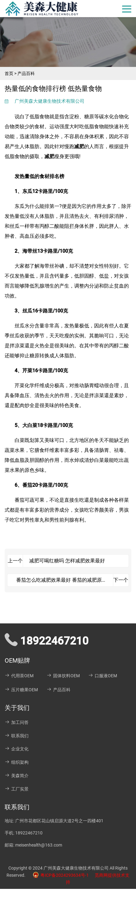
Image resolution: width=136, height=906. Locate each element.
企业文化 (17, 748)
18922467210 (29, 832)
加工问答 (17, 722)
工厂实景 (17, 788)
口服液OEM (102, 675)
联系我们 (17, 735)
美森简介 (17, 775)
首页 (9, 73)
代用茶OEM (19, 675)
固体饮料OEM (63, 675)
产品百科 (26, 73)
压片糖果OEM (21, 689)
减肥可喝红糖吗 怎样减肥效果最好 (67, 561)
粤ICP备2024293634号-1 (59, 875)
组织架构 (17, 762)
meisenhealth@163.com (38, 845)
